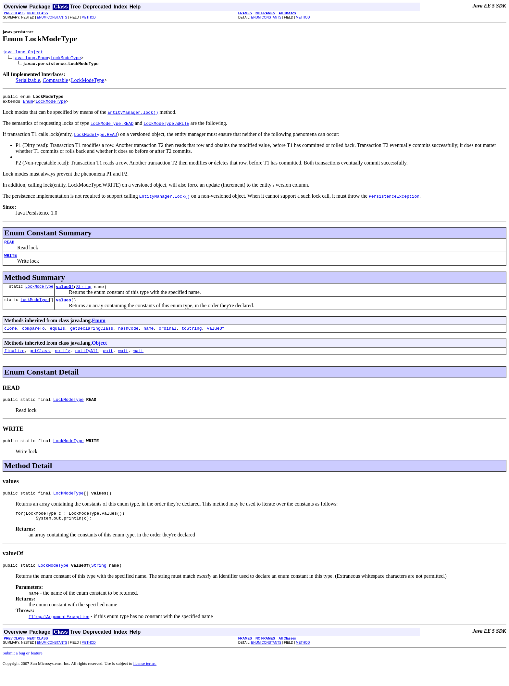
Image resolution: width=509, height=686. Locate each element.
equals (57, 336)
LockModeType (66, 58)
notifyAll (86, 359)
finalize (14, 359)
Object (99, 350)
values (63, 307)
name (148, 336)
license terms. (144, 678)
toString (191, 336)
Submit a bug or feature (23, 667)
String (84, 292)
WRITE (10, 260)
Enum (28, 104)
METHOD (88, 17)
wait (108, 359)
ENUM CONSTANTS (52, 17)
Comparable (55, 81)
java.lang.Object (23, 53)
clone (10, 336)
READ (9, 246)
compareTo (33, 336)
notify (62, 359)
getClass (40, 359)
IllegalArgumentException (59, 631)
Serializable (28, 81)
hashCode (128, 336)
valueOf (65, 292)
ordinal (168, 336)
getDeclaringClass (91, 336)
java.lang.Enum (30, 58)
